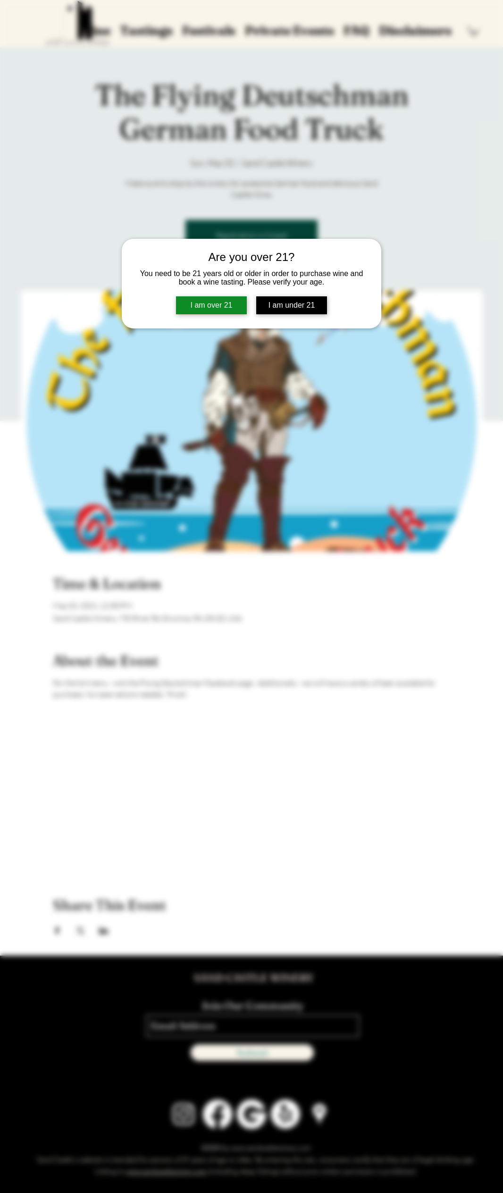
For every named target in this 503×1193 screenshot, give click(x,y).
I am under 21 (291, 305)
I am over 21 (212, 305)
